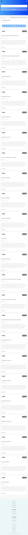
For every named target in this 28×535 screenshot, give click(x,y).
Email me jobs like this (6, 20)
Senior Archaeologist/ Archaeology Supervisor (10, 55)
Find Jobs (14, 9)
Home (14, 500)
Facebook (14, 524)
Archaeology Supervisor (6, 76)
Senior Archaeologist (5, 177)
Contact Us (14, 502)
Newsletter (14, 505)
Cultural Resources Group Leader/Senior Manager (11, 279)
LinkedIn (14, 529)
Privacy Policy (14, 507)
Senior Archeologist (5, 461)
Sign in (14, 514)
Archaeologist (4, 238)
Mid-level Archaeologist (6, 218)
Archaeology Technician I (6, 380)
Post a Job (14, 511)
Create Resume (14, 520)
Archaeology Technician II (6, 360)
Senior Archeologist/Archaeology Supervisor (10, 35)
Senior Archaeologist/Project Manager (8, 157)
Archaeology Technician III (6, 421)
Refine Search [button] (3, 17)
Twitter (14, 526)
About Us (14, 503)
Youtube (14, 531)
